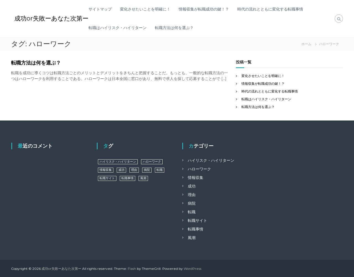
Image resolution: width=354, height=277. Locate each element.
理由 (192, 194)
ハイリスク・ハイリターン (211, 160)
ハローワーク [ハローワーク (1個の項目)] (152, 161)
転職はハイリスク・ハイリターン (117, 27)
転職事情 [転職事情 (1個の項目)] (127, 178)
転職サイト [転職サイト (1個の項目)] (107, 178)
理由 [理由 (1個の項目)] (134, 170)
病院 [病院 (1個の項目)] (147, 170)
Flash (132, 268)
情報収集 (195, 177)
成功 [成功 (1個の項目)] (121, 170)
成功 (192, 186)
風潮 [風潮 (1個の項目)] (143, 178)
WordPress (192, 268)
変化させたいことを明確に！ (145, 9)
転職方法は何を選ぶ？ (174, 27)
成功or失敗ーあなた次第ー (51, 18)
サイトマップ (100, 9)
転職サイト (197, 220)
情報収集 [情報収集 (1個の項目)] (106, 170)
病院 (192, 203)
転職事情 (195, 229)
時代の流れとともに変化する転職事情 (270, 9)
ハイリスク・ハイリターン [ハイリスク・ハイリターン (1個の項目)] (118, 161)
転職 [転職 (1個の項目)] (160, 170)
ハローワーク (199, 168)
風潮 (192, 237)
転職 (192, 211)
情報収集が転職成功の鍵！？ (204, 9)
